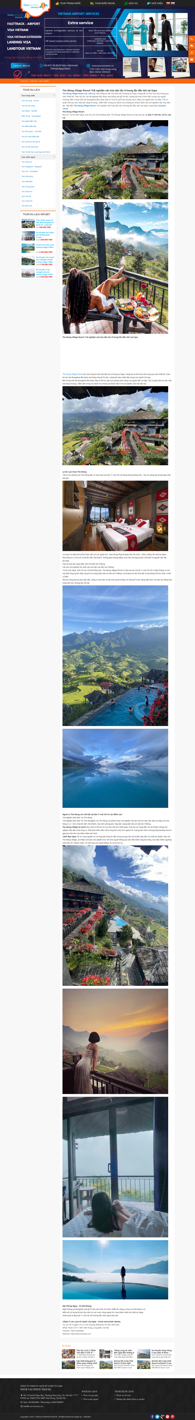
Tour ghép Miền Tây (29, 121)
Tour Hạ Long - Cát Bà (30, 101)
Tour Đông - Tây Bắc (29, 111)
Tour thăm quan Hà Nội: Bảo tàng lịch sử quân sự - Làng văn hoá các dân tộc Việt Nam (45, 225)
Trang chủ (24, 81)
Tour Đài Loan (27, 206)
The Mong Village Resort (72, 374)
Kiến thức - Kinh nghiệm (39, 81)
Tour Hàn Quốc (27, 176)
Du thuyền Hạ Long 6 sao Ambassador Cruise (45, 234)
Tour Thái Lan (27, 162)
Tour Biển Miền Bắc (29, 126)
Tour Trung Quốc (28, 187)
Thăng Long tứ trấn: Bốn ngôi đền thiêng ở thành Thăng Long (124, 1352)
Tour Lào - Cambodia (30, 171)
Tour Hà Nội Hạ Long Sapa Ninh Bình (36, 152)
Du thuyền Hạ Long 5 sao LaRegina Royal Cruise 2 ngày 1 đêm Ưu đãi (45, 261)
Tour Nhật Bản (27, 181)
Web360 (87, 1417)
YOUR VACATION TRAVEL (35, 1389)
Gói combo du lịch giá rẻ (31, 142)
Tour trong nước (28, 96)
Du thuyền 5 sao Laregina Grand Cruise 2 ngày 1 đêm (44, 272)
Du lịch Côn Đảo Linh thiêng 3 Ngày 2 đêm (45, 246)
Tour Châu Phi (27, 201)
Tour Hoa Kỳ (26, 196)
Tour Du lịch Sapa (28, 106)
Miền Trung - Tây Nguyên (31, 116)
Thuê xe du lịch (123, 1395)
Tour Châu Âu (27, 192)
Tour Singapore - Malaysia (31, 167)
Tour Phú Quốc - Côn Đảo (31, 131)
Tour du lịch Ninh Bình (30, 147)
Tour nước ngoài (28, 157)
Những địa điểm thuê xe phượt (130, 1398)
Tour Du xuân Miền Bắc (30, 137)
